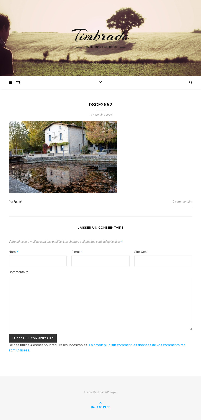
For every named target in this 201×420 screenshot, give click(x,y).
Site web (140, 252)
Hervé (17, 201)
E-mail (76, 252)
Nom (13, 252)
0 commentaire (182, 201)
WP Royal (111, 392)
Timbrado (100, 35)
